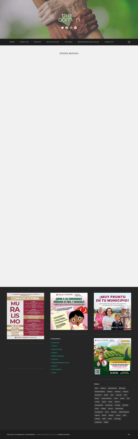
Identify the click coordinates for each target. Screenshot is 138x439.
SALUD (54, 366)
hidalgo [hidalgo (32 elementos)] (103, 408)
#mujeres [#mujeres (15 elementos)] (117, 391)
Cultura (68, 42)
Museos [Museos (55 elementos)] (111, 415)
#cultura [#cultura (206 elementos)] (103, 388)
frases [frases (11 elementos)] (97, 408)
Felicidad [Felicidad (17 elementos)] (125, 405)
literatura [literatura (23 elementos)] (114, 412)
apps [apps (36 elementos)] (112, 395)
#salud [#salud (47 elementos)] (106, 395)
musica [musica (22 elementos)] (118, 415)
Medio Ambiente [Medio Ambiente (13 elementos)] (124, 412)
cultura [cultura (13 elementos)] (104, 402)
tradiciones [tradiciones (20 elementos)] (98, 422)
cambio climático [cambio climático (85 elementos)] (107, 398)
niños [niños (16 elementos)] (124, 415)
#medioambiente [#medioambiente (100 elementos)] (100, 391)
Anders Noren (63, 434)
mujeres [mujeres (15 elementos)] (97, 415)
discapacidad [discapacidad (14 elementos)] (99, 405)
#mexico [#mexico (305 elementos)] (109, 391)
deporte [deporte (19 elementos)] (117, 402)
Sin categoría (57, 369)
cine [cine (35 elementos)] (128, 398)
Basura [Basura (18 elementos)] (97, 398)
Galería (54, 353)
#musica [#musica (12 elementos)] (125, 391)
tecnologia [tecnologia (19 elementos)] (117, 418)
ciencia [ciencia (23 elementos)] (122, 398)
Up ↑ (129, 434)
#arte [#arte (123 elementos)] (96, 388)
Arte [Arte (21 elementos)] (125, 395)
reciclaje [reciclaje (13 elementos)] (97, 418)
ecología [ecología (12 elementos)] (117, 405)
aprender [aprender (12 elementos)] (119, 395)
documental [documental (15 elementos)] (108, 405)
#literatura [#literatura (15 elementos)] (122, 388)
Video (54, 373)
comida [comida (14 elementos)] (97, 402)
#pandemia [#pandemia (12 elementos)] (98, 395)
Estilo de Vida (53, 42)
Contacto (109, 42)
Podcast (37, 42)
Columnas (55, 343)
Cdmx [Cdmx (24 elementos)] (116, 398)
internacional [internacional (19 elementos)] (119, 408)
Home (12, 42)
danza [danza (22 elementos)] (110, 402)
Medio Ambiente (58, 356)
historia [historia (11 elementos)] (110, 408)
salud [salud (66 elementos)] (104, 418)
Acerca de (24, 42)
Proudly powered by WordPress (21, 434)
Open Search (129, 42)
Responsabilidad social (88, 42)
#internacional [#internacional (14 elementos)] (112, 388)
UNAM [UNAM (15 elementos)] (106, 422)
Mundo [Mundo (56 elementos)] (104, 415)
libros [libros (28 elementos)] (107, 412)
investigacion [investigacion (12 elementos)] (99, 412)
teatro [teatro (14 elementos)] (110, 418)
